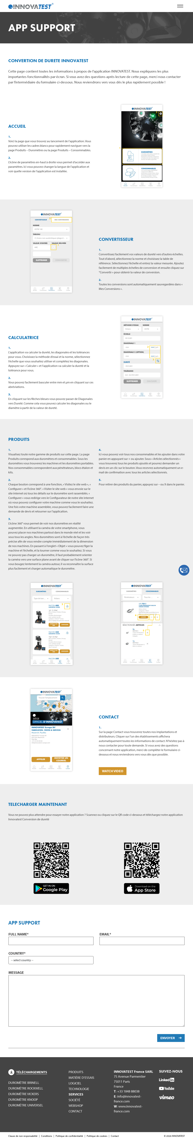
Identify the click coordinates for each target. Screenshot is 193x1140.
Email (105, 934)
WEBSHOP (76, 1105)
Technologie (79, 1089)
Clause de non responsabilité (23, 1135)
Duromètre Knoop (23, 1099)
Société (74, 1100)
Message (16, 972)
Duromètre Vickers (23, 1094)
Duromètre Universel (25, 1105)
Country (17, 953)
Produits (76, 1072)
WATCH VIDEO (112, 771)
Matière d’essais (81, 1077)
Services (76, 1094)
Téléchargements (27, 1072)
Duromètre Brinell (23, 1082)
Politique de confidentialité (69, 1135)
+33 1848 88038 (128, 1091)
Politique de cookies (97, 1135)
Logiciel (75, 1083)
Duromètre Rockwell (25, 1088)
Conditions (46, 1135)
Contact (75, 1111)
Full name (18, 934)
